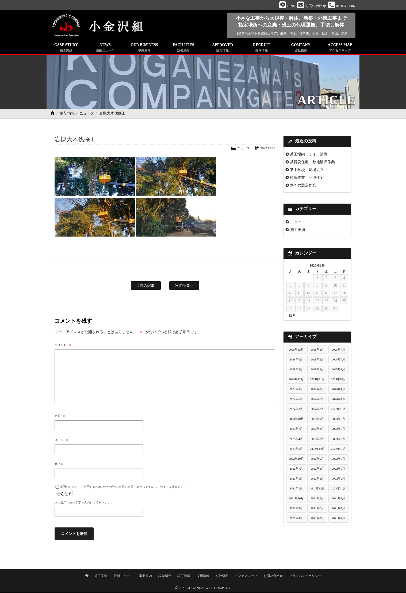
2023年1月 (296, 449)
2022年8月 (338, 459)
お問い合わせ (273, 576)
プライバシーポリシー (305, 576)
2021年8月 (338, 499)
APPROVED (222, 49)
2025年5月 (317, 360)
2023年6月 (317, 429)
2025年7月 (338, 350)
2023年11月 (338, 409)
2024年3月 (296, 409)
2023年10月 (296, 419)
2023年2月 (338, 439)
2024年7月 (338, 389)
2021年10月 (296, 499)
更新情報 (67, 114)
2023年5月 (338, 429)
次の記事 (184, 286)
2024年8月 (317, 389)
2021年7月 (296, 509)
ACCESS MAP (340, 49)
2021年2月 (338, 518)
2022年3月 (317, 479)
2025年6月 (296, 360)
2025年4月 (338, 360)
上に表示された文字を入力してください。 (82, 503)
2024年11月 (317, 380)
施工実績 (297, 230)
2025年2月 (317, 370)
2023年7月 (296, 429)
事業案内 (145, 576)
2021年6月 (317, 509)
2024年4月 (338, 399)
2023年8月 (338, 419)
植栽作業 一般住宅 (307, 178)
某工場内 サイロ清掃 (308, 155)
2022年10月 (296, 459)
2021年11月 (338, 489)
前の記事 (146, 286)
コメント (63, 345)
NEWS (105, 49)
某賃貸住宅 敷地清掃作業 (312, 163)
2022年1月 (296, 489)
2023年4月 (296, 439)
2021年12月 (317, 489)
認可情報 (183, 576)
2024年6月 (296, 399)
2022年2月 (338, 479)
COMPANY (301, 49)
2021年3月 (317, 518)
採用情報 (203, 576)
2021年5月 (338, 509)
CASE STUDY (66, 49)
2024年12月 (296, 380)
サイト (59, 464)
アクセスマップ (246, 576)
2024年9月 (296, 389)
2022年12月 (317, 449)
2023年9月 (317, 419)
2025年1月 (338, 370)
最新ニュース (123, 576)
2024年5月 (317, 399)
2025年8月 (317, 350)
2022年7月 (296, 469)
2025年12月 (296, 350)
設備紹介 (164, 576)
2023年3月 (317, 439)
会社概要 (222, 576)
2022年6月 (317, 469)
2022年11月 (338, 449)
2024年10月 (338, 380)
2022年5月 (338, 469)
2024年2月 (317, 409)
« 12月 (291, 316)
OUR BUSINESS (144, 49)
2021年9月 (317, 499)
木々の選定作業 (303, 186)
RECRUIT (261, 49)
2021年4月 (296, 518)
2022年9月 (317, 459)
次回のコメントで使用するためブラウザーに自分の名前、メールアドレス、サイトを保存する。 (123, 487)
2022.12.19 (267, 149)
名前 (60, 416)
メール (61, 440)
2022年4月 (296, 479)
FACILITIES (183, 49)
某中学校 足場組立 (307, 170)
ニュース (86, 114)
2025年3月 (296, 370)
